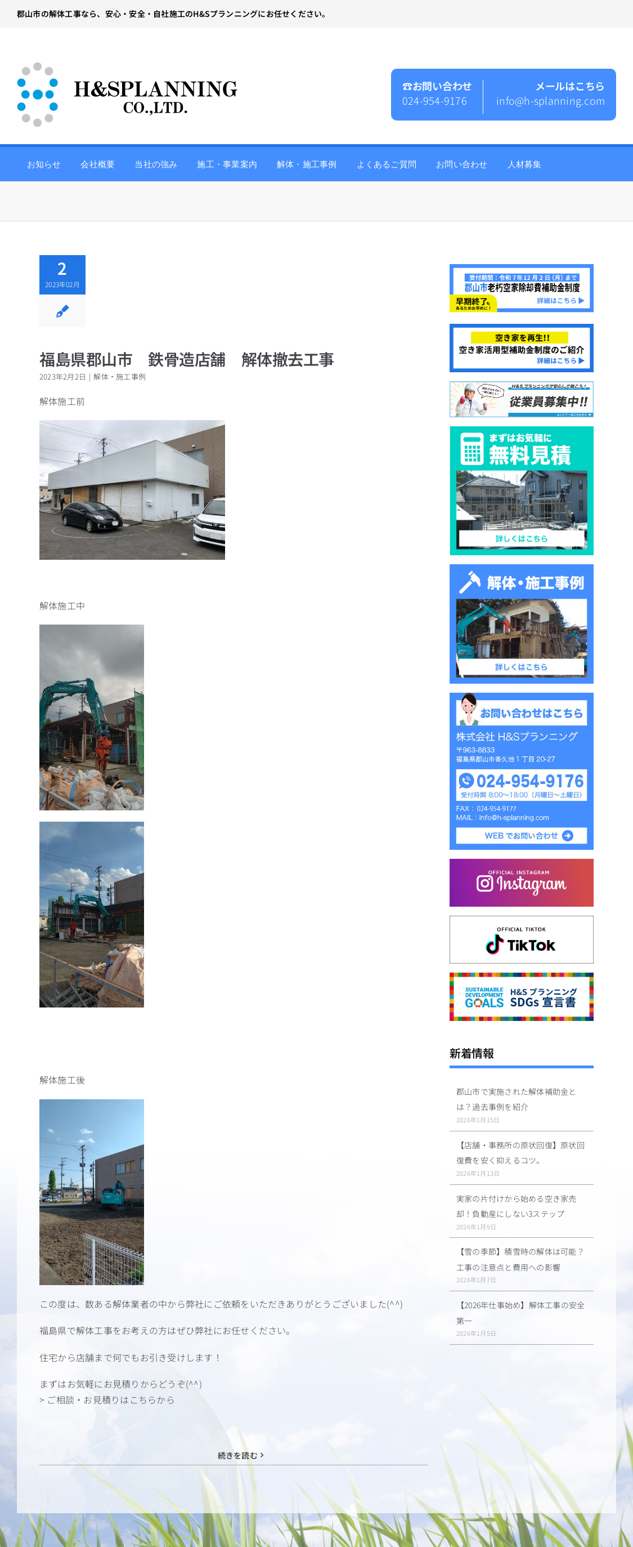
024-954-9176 (434, 100)
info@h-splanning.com (550, 100)
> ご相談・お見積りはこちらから (107, 1399)
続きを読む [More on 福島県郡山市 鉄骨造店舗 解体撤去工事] (238, 1455)
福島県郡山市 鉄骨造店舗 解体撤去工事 (186, 358)
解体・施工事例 (119, 376)
